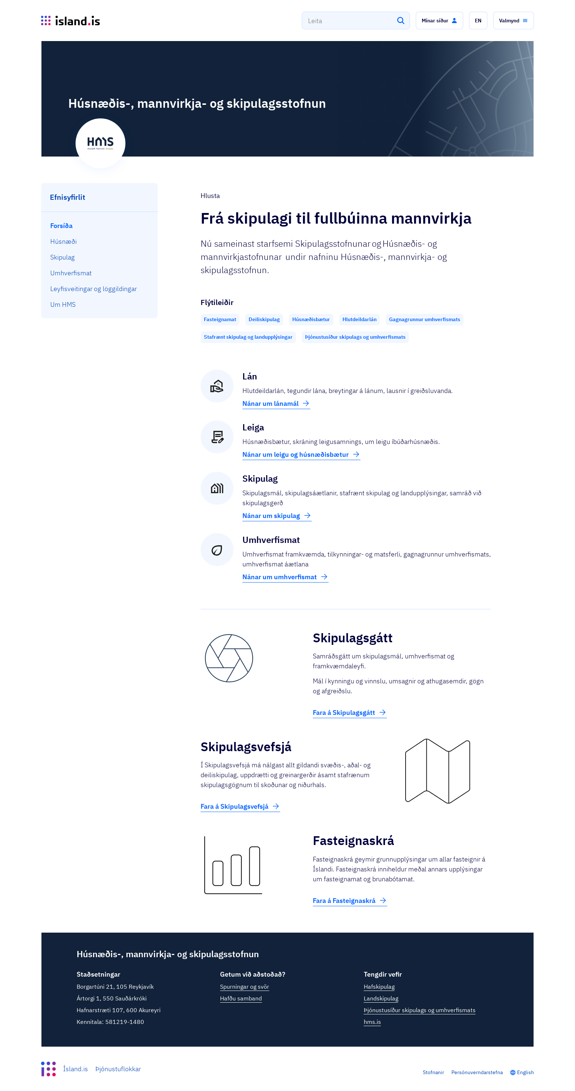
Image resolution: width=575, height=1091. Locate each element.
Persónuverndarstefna (477, 1072)
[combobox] (356, 20)
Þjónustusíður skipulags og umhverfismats (420, 1010)
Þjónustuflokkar (118, 1069)
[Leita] (400, 20)
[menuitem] (99, 226)
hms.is (372, 1021)
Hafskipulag (379, 986)
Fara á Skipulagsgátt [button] (350, 712)
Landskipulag (381, 998)
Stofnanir (433, 1072)
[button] (439, 20)
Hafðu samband (241, 998)
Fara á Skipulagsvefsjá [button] (240, 806)
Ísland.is (75, 1069)
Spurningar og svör (244, 986)
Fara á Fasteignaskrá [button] (350, 900)
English (525, 1072)
